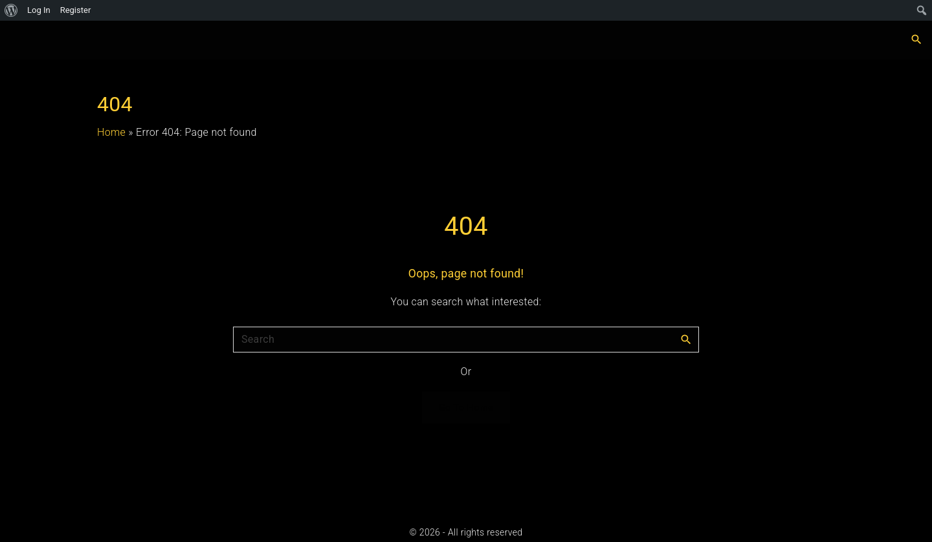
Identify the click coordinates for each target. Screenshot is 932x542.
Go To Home (466, 407)
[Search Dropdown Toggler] (917, 40)
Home (111, 132)
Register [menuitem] (75, 10)
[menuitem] (11, 10)
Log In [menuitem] (38, 10)
